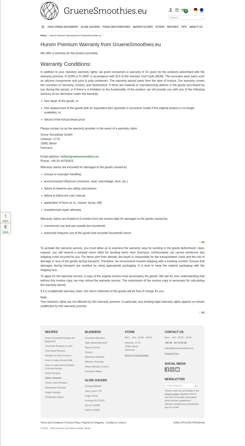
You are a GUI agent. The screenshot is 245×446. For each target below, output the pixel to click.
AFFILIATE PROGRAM (192, 422)
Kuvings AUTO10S (95, 400)
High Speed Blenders (63, 26)
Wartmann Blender (95, 357)
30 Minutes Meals (54, 397)
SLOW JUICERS (96, 380)
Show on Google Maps (137, 355)
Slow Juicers (90, 26)
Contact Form (172, 353)
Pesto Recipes (52, 373)
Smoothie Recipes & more (59, 346)
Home (43, 35)
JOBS (176, 422)
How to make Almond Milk (58, 360)
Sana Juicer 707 (93, 391)
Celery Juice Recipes (56, 382)
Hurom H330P (92, 410)
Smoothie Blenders (95, 338)
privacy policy (172, 394)
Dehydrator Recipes (55, 387)
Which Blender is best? (97, 366)
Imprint (122, 422)
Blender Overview (94, 361)
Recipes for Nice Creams (58, 355)
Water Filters (143, 26)
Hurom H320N (92, 405)
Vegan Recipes (53, 392)
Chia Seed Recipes (55, 350)
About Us (196, 26)
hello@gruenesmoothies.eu (80, 156)
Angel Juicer (91, 395)
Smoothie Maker (93, 371)
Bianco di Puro (92, 347)
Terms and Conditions (51, 422)
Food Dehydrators (116, 26)
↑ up (202, 241)
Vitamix (89, 352)
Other (159, 26)
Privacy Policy (72, 422)
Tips (184, 26)
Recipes (172, 26)
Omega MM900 (93, 386)
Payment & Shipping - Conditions (99, 422)
